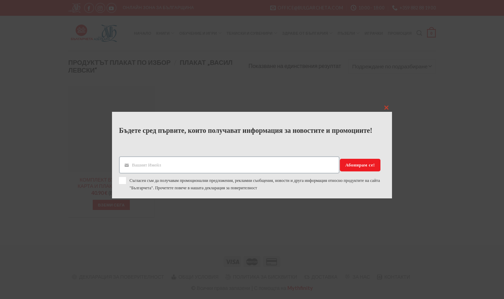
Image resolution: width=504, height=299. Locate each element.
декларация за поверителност (231, 187)
